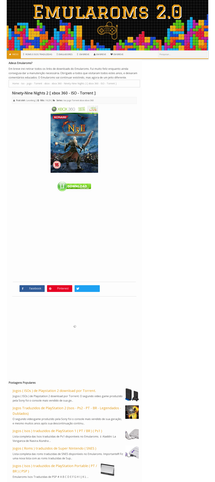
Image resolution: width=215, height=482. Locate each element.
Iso (65, 100)
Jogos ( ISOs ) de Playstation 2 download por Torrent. (54, 390)
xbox (82, 100)
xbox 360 (89, 100)
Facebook (35, 288)
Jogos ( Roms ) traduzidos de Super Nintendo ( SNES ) (54, 448)
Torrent (75, 100)
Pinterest (63, 288)
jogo (69, 100)
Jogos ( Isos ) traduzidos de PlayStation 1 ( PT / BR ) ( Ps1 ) (57, 431)
